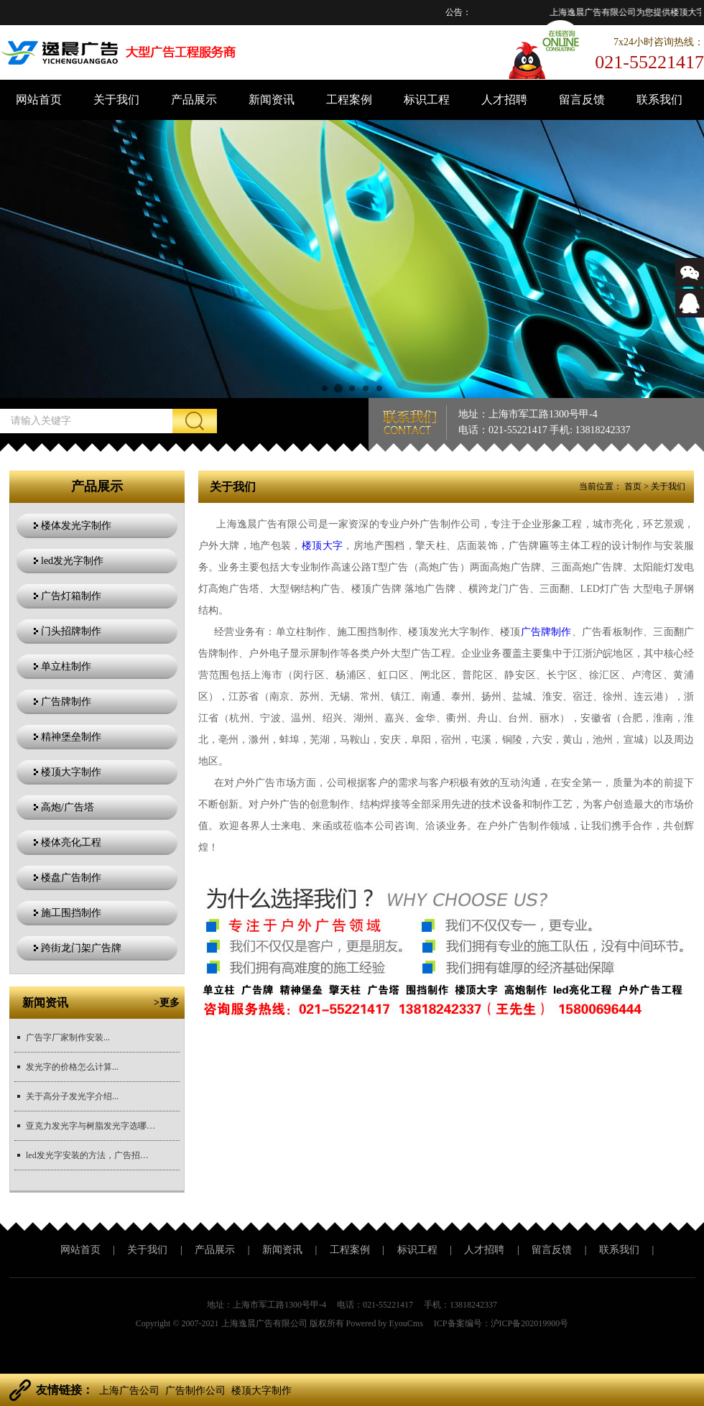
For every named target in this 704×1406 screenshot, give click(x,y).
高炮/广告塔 (67, 807)
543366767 (689, 313)
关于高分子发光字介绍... (72, 1096)
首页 (633, 486)
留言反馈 (582, 99)
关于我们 (116, 99)
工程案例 (349, 99)
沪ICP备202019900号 (530, 1323)
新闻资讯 (272, 99)
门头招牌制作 (71, 631)
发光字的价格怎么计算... (72, 1067)
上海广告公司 (129, 1390)
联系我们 (659, 99)
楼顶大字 (322, 545)
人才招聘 (504, 99)
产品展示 (194, 99)
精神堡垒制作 (71, 736)
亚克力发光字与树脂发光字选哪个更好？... (90, 1126)
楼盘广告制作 (71, 877)
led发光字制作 (72, 560)
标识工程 (427, 99)
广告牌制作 (66, 701)
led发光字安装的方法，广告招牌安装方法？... (90, 1155)
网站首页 (39, 99)
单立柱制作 (66, 666)
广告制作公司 (195, 1390)
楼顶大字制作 (71, 772)
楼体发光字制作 (76, 525)
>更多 (167, 1002)
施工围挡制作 (71, 912)
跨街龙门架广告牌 (81, 948)
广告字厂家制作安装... (68, 1037)
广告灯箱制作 (71, 596)
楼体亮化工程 (71, 842)
